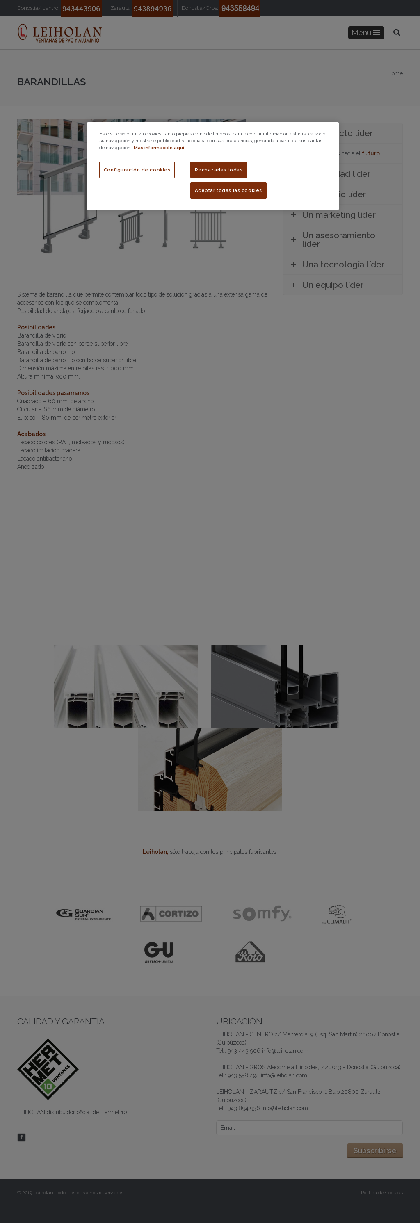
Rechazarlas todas (219, 170)
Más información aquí (159, 148)
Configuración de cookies (137, 170)
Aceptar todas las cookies (228, 190)
